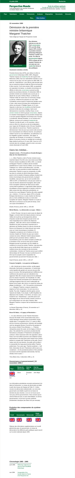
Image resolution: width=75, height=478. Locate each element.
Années (22, 14)
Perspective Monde (20, 6)
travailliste (22, 111)
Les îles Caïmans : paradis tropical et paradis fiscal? (57, 172)
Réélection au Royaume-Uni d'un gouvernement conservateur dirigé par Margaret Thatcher (58, 128)
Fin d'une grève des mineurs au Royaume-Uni (58, 143)
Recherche (62, 1)
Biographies (49, 14)
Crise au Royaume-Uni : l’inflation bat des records (58, 202)
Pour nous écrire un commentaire (34, 461)
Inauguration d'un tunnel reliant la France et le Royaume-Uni (58, 58)
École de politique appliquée (56, 6)
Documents (59, 14)
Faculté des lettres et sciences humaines (53, 7)
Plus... (32, 18)
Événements (30, 14)
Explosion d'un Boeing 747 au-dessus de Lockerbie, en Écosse (58, 119)
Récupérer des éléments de (18, 469)
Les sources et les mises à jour (17, 465)
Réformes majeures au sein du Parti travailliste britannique (58, 51)
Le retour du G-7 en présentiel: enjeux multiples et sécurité (57, 250)
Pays (5, 14)
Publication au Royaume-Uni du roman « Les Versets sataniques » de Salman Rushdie (59, 110)
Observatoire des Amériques (57, 463)
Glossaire (68, 14)
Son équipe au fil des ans (17, 463)
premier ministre (34, 114)
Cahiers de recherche (55, 467)
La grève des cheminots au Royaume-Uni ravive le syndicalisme (59, 241)
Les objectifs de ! (18, 461)
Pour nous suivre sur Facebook (35, 464)
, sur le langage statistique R (36, 467)
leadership (25, 70)
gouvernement (33, 62)
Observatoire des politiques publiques (56, 461)
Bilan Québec (41, 18)
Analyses (40, 14)
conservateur (36, 45)
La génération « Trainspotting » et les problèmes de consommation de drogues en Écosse (58, 231)
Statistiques (13, 14)
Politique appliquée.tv (55, 465)
